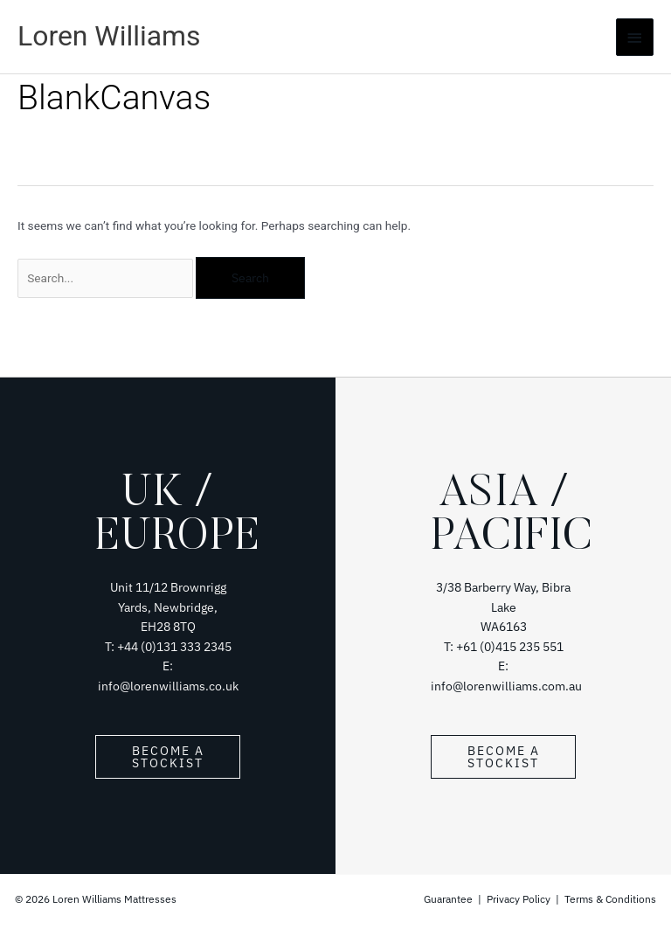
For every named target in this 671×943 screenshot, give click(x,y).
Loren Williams (109, 35)
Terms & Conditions (610, 898)
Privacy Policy (518, 898)
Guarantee (449, 898)
